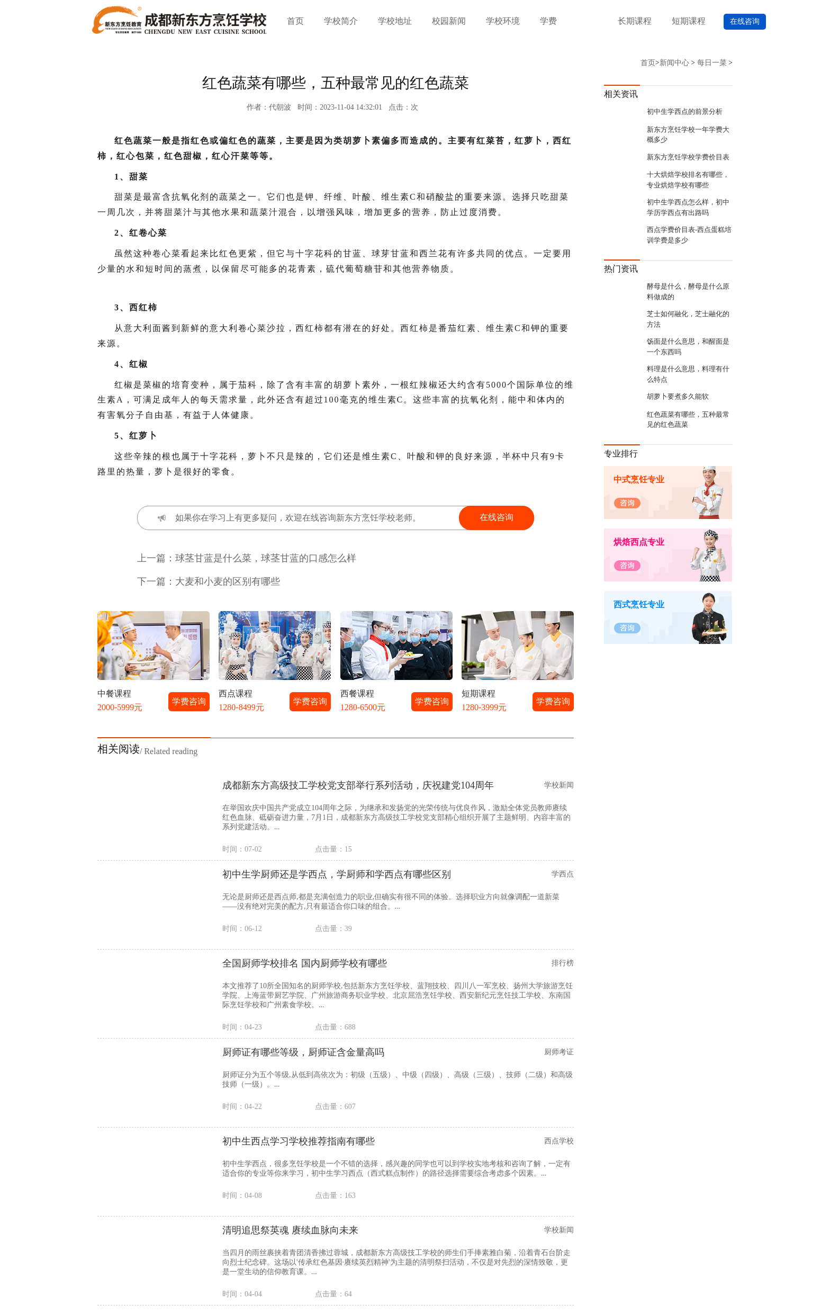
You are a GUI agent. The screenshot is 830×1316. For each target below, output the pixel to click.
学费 (548, 20)
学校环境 (503, 20)
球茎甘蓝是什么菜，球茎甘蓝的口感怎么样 (265, 558)
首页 (295, 20)
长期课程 (635, 20)
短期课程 (689, 20)
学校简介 (341, 20)
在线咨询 (745, 21)
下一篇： (156, 581)
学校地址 (395, 20)
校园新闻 (449, 20)
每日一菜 (712, 63)
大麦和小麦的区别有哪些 (227, 581)
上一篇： (156, 558)
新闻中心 (674, 63)
